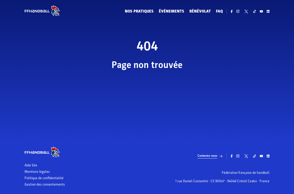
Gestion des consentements (44, 184)
